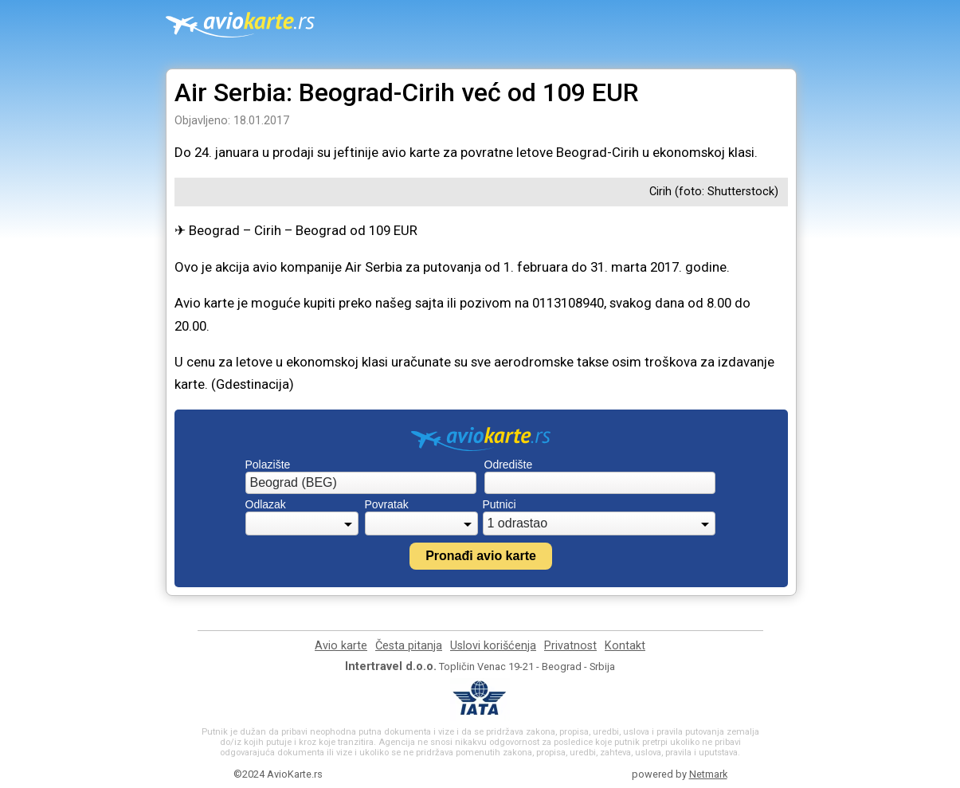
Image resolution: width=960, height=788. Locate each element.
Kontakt (625, 646)
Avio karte (341, 646)
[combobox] (360, 483)
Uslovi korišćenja (493, 646)
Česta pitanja (408, 646)
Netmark (708, 774)
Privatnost (570, 646)
